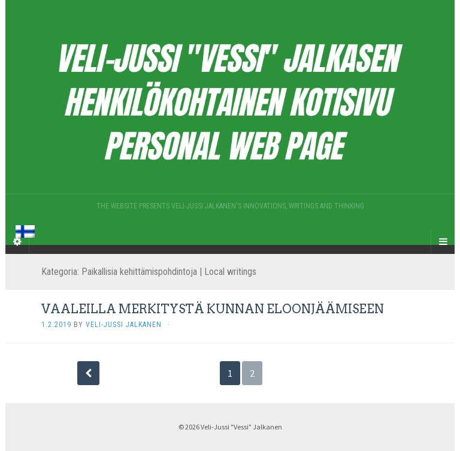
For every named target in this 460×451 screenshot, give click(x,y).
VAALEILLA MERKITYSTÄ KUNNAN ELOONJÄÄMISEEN (212, 309)
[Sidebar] (17, 241)
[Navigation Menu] (443, 241)
